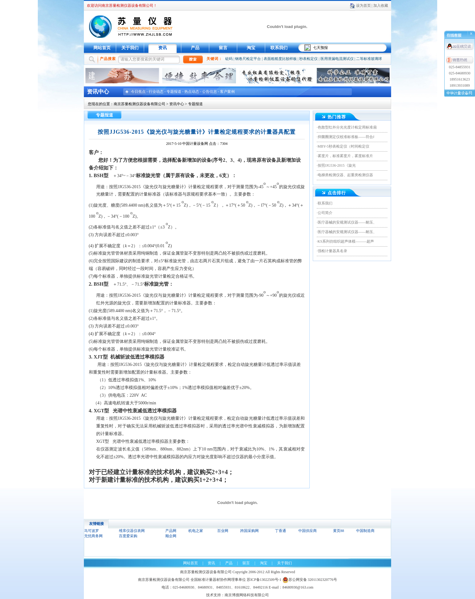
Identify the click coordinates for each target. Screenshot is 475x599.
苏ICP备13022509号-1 (264, 579)
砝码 (229, 59)
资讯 (162, 48)
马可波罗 (91, 531)
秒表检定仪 (308, 59)
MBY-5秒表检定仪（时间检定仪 (343, 146)
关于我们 (130, 48)
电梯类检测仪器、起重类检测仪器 (345, 175)
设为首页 (363, 5)
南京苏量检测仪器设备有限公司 (139, 104)
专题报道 (174, 91)
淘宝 (251, 48)
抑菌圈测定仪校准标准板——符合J (346, 137)
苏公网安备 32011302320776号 (309, 579)
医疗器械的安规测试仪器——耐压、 (347, 222)
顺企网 (170, 536)
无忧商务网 (93, 536)
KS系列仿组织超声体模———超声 (346, 241)
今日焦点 (138, 91)
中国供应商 (307, 531)
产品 (195, 48)
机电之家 (195, 531)
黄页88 (338, 531)
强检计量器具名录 (332, 251)
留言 (223, 48)
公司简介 (325, 213)
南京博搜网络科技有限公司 (247, 595)
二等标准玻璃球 (369, 59)
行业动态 (156, 91)
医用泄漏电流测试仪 (337, 59)
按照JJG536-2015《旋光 (337, 165)
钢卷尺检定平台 (248, 59)
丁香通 (280, 531)
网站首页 (102, 48)
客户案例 (227, 91)
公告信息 (209, 91)
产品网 (170, 531)
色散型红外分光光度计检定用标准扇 (347, 127)
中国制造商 (365, 531)
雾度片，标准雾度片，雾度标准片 (345, 156)
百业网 (222, 531)
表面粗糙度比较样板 (280, 59)
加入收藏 (380, 5)
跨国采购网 (249, 531)
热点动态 (191, 91)
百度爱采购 (128, 536)
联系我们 (279, 48)
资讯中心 (176, 104)
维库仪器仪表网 (132, 531)
